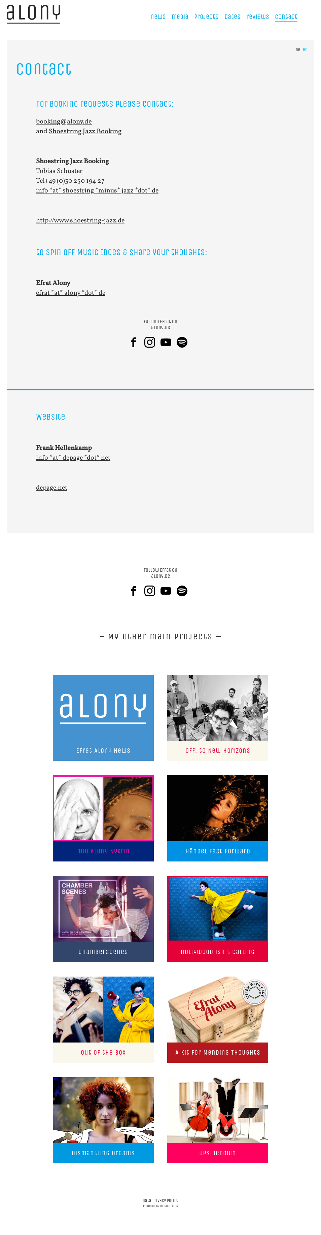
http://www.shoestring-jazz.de (80, 220)
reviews (257, 17)
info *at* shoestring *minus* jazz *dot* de (97, 191)
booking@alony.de (64, 122)
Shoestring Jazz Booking (85, 131)
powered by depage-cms (160, 1206)
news (158, 17)
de (298, 49)
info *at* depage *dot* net (73, 458)
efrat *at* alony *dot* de (70, 293)
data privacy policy (160, 1200)
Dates (232, 17)
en (305, 49)
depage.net (51, 488)
